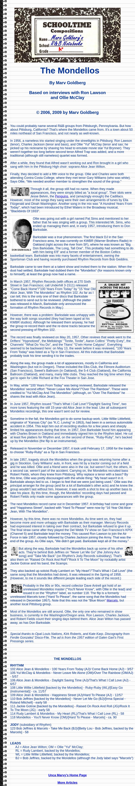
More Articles (67, 782)
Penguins (61, 196)
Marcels (112, 600)
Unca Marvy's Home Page (67, 775)
